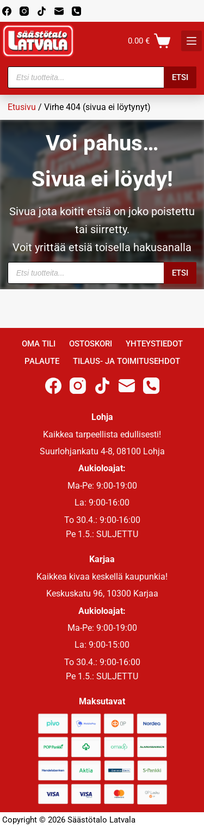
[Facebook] (6, 11)
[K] (191, 41)
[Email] (59, 11)
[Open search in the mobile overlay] (102, 77)
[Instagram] (24, 11)
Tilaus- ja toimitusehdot (126, 361)
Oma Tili (38, 344)
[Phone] (76, 11)
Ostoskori (90, 344)
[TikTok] (41, 11)
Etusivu (22, 107)
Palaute (41, 361)
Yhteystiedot (154, 344)
